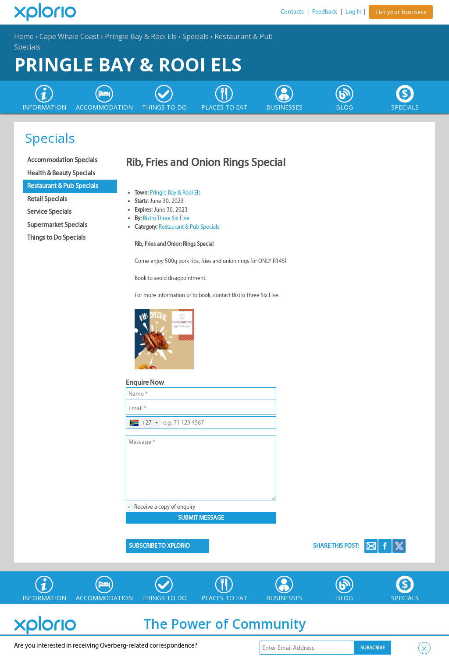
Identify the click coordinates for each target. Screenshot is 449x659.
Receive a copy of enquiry (164, 506)
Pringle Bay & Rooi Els (141, 36)
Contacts (292, 11)
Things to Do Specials (56, 237)
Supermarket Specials (57, 225)
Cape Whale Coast (69, 36)
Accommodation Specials (62, 160)
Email (371, 546)
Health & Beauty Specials (61, 173)
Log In (354, 11)
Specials (195, 36)
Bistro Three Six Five (166, 218)
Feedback (324, 11)
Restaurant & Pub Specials (62, 186)
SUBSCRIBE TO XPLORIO (159, 545)
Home (24, 36)
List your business (400, 12)
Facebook (385, 546)
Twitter (399, 546)
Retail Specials (47, 199)
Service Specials (49, 212)
